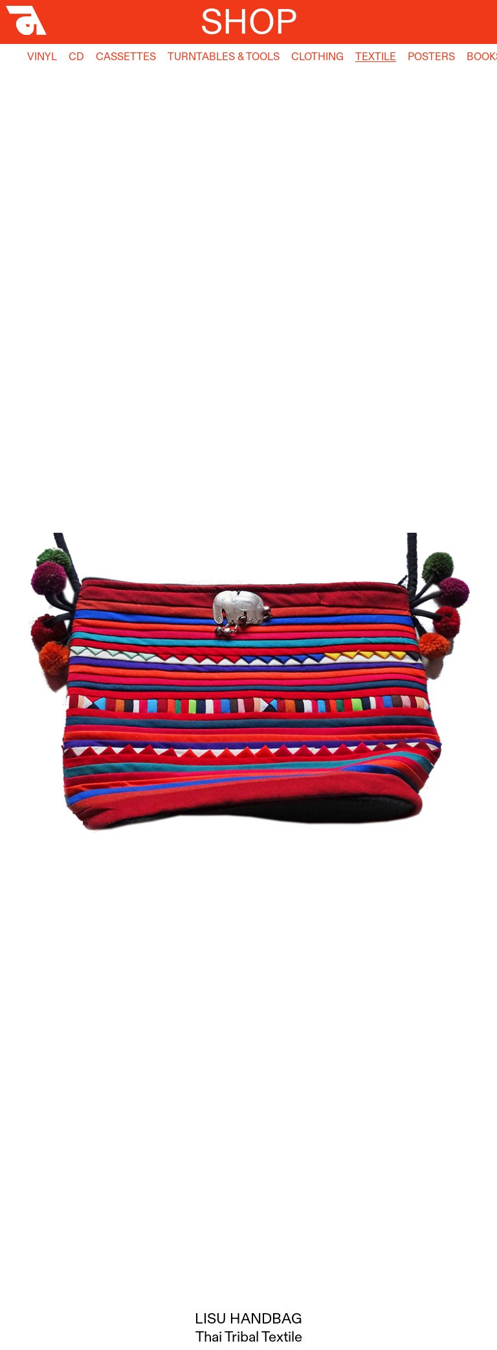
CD (76, 56)
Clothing (317, 56)
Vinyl (42, 56)
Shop (249, 21)
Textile (375, 56)
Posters (431, 56)
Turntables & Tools (224, 56)
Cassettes (126, 56)
